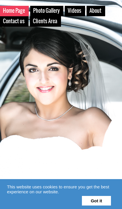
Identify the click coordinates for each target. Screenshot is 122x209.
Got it (96, 200)
